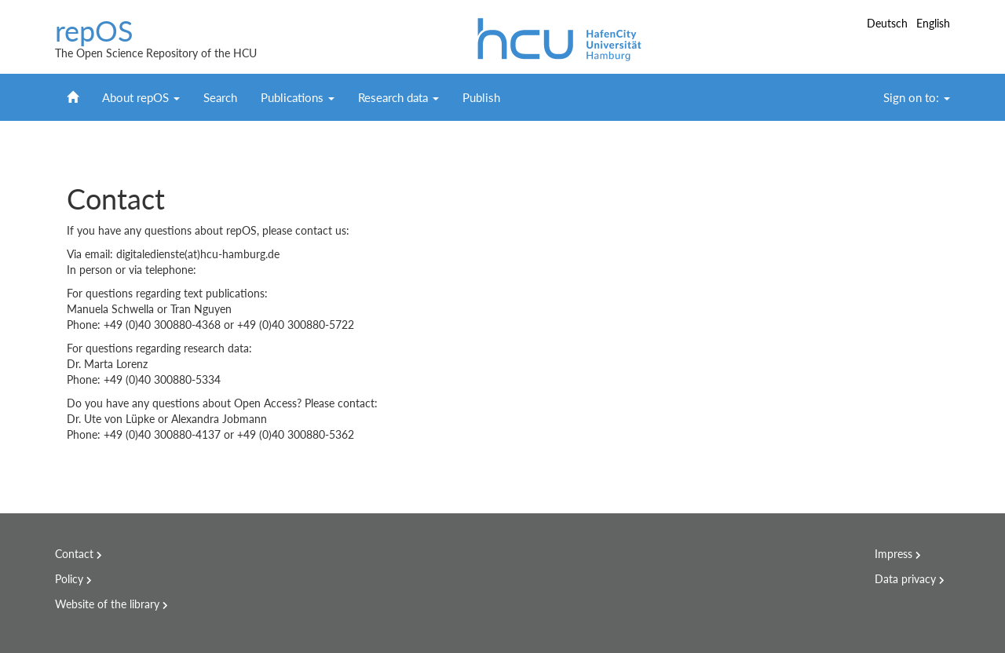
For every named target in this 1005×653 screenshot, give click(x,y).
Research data (398, 97)
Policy (69, 579)
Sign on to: (916, 97)
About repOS (141, 97)
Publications (297, 97)
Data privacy (905, 579)
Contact (74, 553)
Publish (481, 97)
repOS (94, 31)
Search (220, 97)
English (933, 23)
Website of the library (107, 604)
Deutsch (889, 23)
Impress (893, 553)
